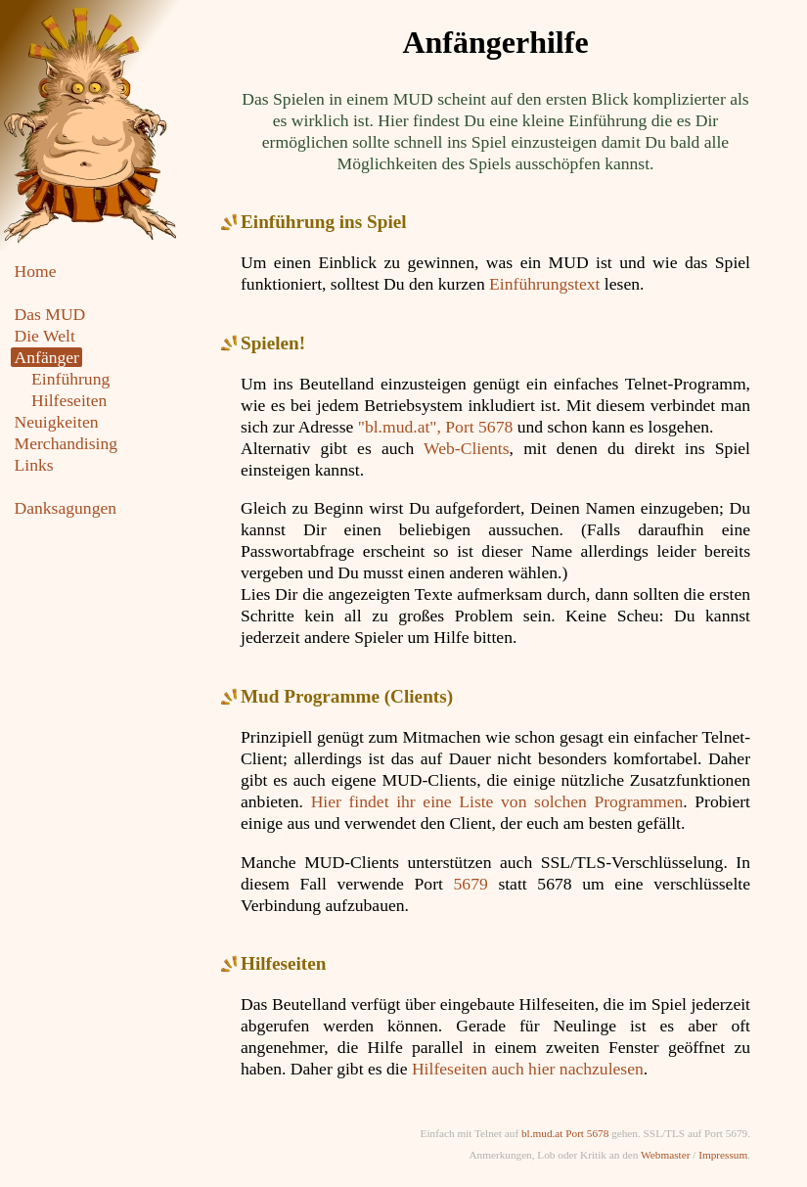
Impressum (722, 1155)
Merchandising (66, 443)
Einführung (70, 378)
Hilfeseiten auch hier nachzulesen (528, 1068)
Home (36, 271)
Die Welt (45, 335)
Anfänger (47, 357)
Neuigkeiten (57, 422)
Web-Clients (467, 448)
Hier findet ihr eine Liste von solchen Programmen (497, 801)
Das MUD (50, 314)
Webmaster (665, 1155)
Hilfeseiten (69, 400)
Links (34, 465)
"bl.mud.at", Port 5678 (436, 426)
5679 (471, 883)
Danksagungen (66, 508)
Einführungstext (544, 284)
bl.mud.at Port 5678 (564, 1133)
